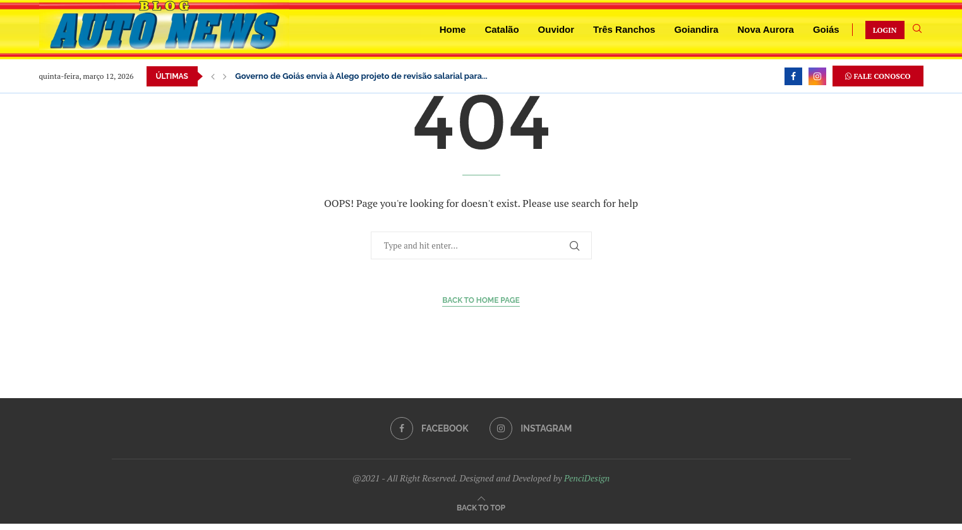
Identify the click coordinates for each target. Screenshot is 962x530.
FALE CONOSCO (877, 76)
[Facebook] (793, 76)
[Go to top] (481, 507)
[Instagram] (817, 76)
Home (453, 29)
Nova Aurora (765, 29)
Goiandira (696, 29)
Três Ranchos (624, 29)
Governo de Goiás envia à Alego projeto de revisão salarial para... (361, 76)
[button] (213, 76)
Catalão (501, 29)
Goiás (826, 29)
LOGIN (885, 30)
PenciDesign (587, 478)
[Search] (917, 30)
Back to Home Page (481, 300)
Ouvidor (556, 29)
